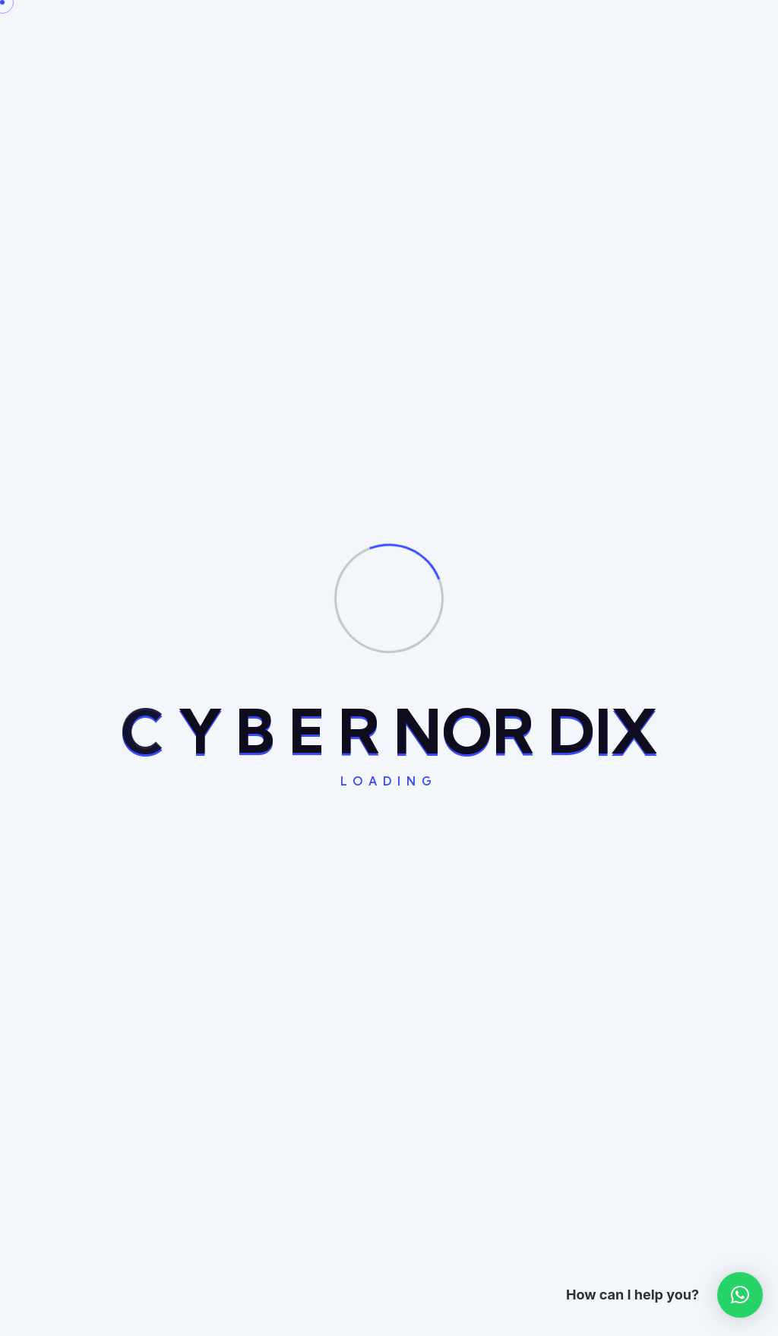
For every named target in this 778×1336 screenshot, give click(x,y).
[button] (740, 1295)
